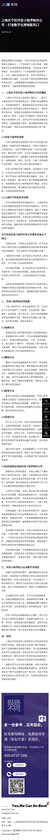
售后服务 (46, 418)
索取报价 (46, 434)
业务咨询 (46, 410)
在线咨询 (46, 426)
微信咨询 (46, 402)
